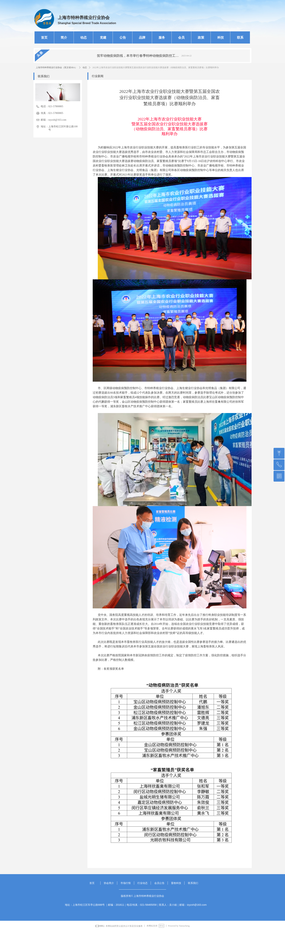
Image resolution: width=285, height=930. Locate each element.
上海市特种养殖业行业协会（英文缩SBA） (56, 67)
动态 (85, 67)
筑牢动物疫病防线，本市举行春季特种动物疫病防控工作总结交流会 (138, 56)
